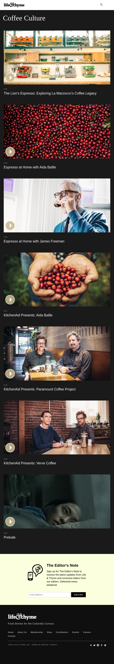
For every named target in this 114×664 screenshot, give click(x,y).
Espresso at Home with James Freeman (34, 241)
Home (11, 632)
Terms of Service (40, 645)
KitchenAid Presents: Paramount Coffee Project (40, 389)
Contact (12, 636)
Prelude (9, 537)
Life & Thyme (22, 616)
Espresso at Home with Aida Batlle (30, 167)
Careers (87, 632)
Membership (37, 632)
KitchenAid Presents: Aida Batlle (28, 315)
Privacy (53, 645)
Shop (49, 632)
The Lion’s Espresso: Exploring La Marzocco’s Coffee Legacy (50, 93)
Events (75, 632)
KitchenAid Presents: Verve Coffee (30, 463)
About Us (22, 632)
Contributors (62, 632)
